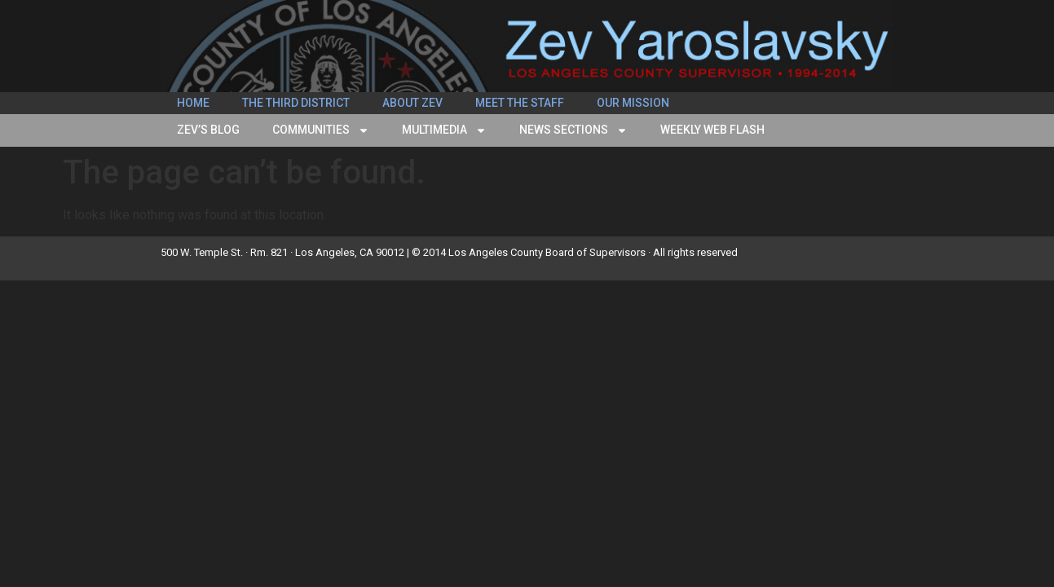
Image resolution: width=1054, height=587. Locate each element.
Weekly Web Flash (712, 129)
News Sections (573, 130)
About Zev (412, 102)
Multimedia (444, 130)
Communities (320, 130)
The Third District (296, 102)
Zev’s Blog (208, 129)
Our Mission (633, 102)
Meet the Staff (519, 102)
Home (193, 102)
